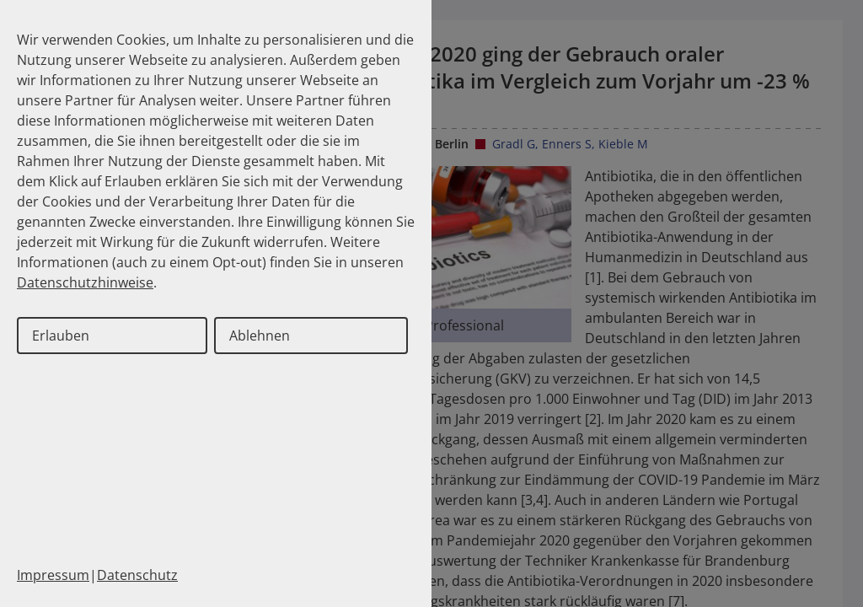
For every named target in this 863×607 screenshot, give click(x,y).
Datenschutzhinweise (85, 282)
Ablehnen (259, 335)
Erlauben (60, 335)
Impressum (53, 575)
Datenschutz (137, 575)
